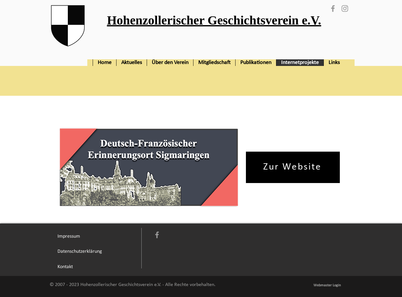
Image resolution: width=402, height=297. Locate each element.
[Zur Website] (293, 167)
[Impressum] (68, 236)
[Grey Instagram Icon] (344, 8)
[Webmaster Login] (327, 285)
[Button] (210, 23)
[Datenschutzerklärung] (79, 252)
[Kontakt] (65, 266)
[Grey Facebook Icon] (333, 8)
